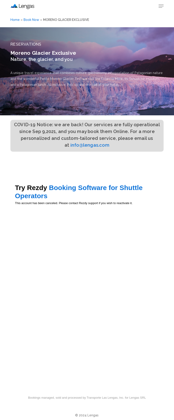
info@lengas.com (89, 145)
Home (15, 20)
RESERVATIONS (25, 44)
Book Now (31, 20)
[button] (161, 6)
